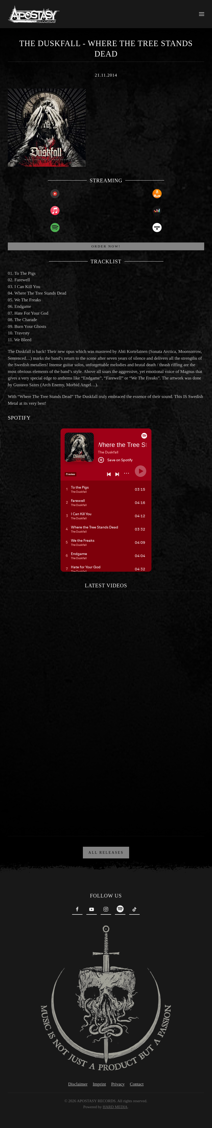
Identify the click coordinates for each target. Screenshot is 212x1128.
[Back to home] (34, 14)
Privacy (117, 1084)
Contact (136, 1084)
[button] (201, 14)
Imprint (98, 1084)
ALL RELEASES (105, 853)
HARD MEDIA (114, 1107)
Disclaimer (77, 1084)
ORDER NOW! (106, 246)
